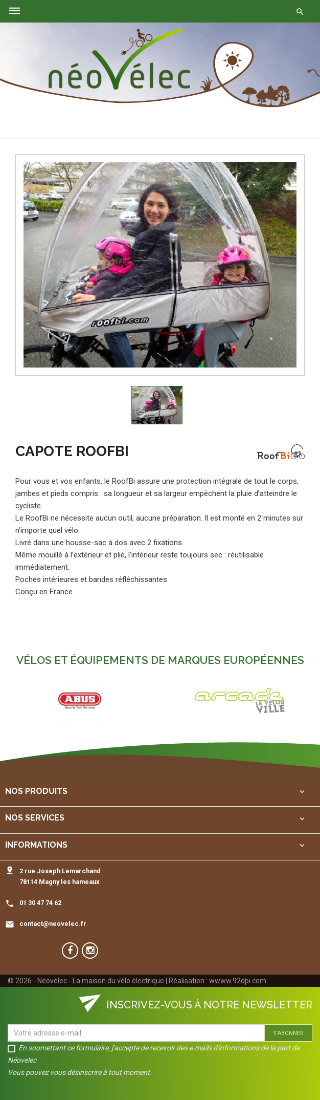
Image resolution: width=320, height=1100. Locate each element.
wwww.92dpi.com (237, 981)
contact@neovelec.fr (52, 924)
